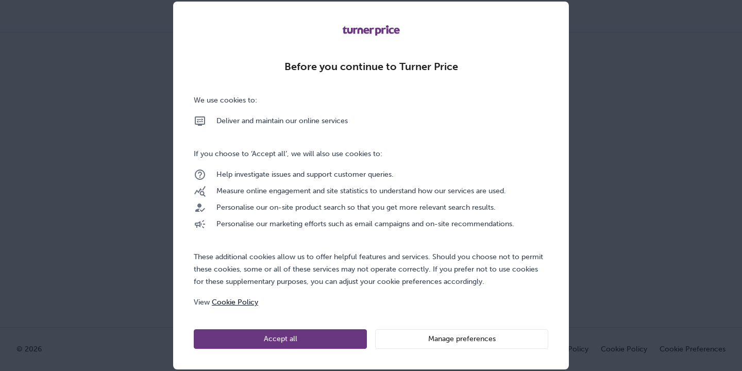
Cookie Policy (235, 302)
